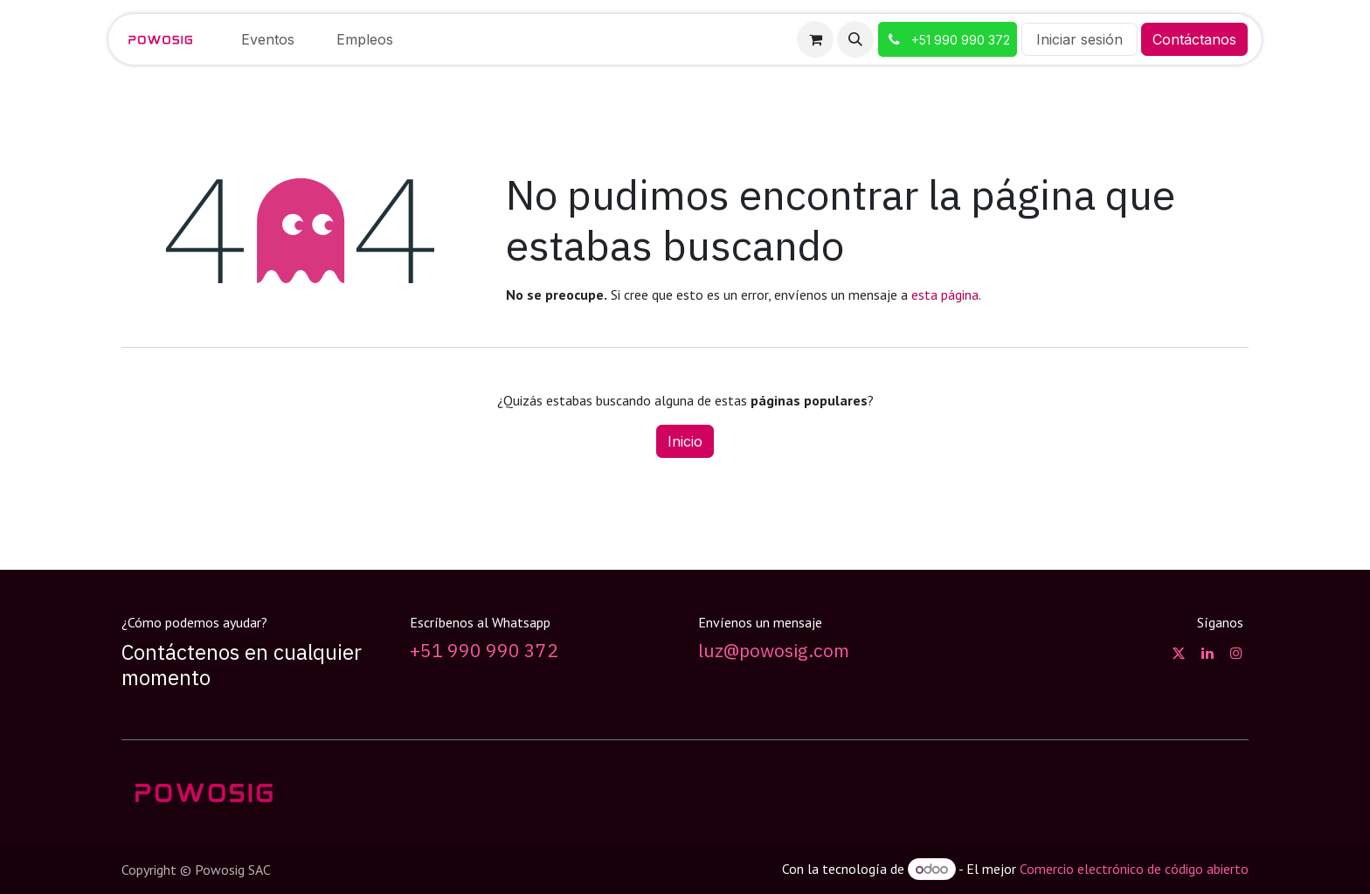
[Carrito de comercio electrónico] (815, 39)
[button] (855, 39)
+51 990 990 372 (484, 650)
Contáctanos (1194, 39)
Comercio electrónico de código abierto (1134, 868)
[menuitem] (267, 39)
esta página (945, 294)
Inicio (685, 441)
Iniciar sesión (1079, 39)
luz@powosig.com (773, 650)
